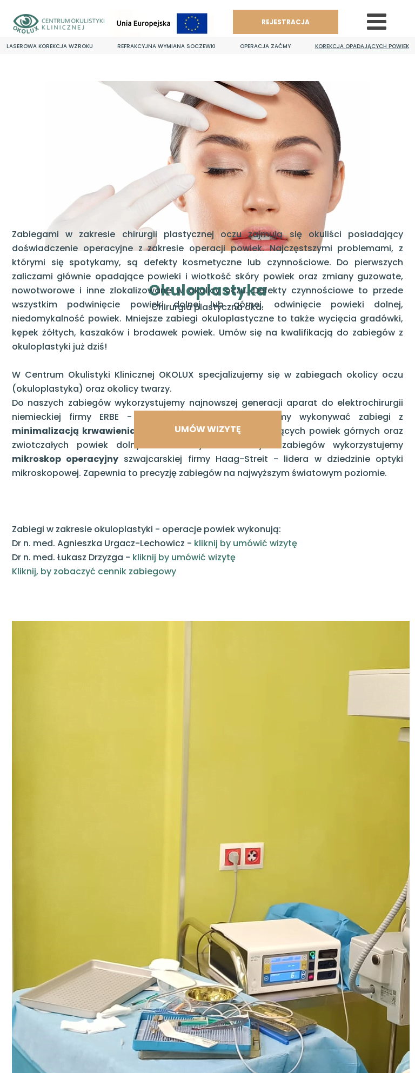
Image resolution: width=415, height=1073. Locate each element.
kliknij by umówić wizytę (245, 543)
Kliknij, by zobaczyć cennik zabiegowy (94, 571)
